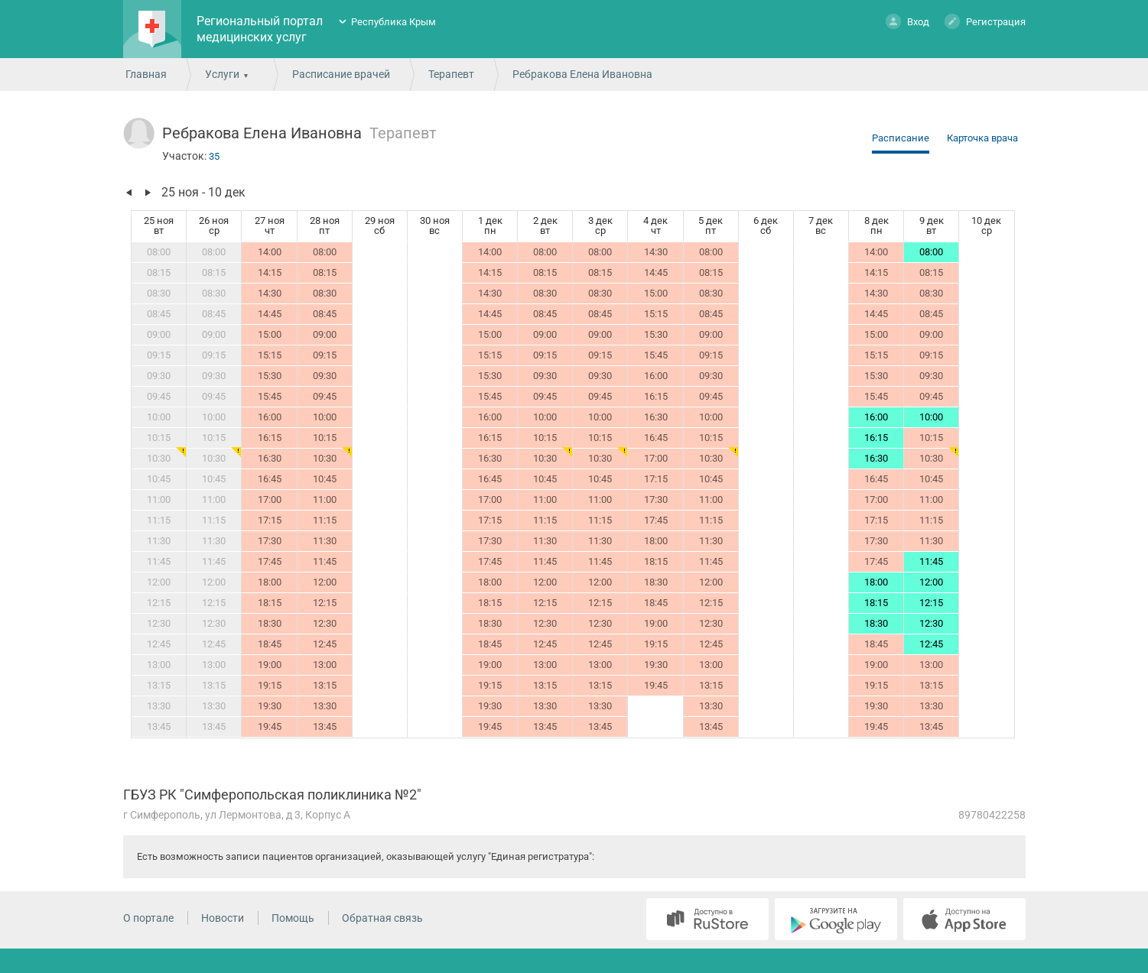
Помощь (293, 918)
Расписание (900, 138)
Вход (907, 21)
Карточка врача (982, 138)
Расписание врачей (341, 74)
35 (214, 156)
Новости (222, 918)
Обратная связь (382, 918)
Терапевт (451, 74)
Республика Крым (393, 22)
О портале (148, 918)
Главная (146, 74)
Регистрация (985, 21)
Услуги (222, 74)
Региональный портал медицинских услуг (260, 29)
